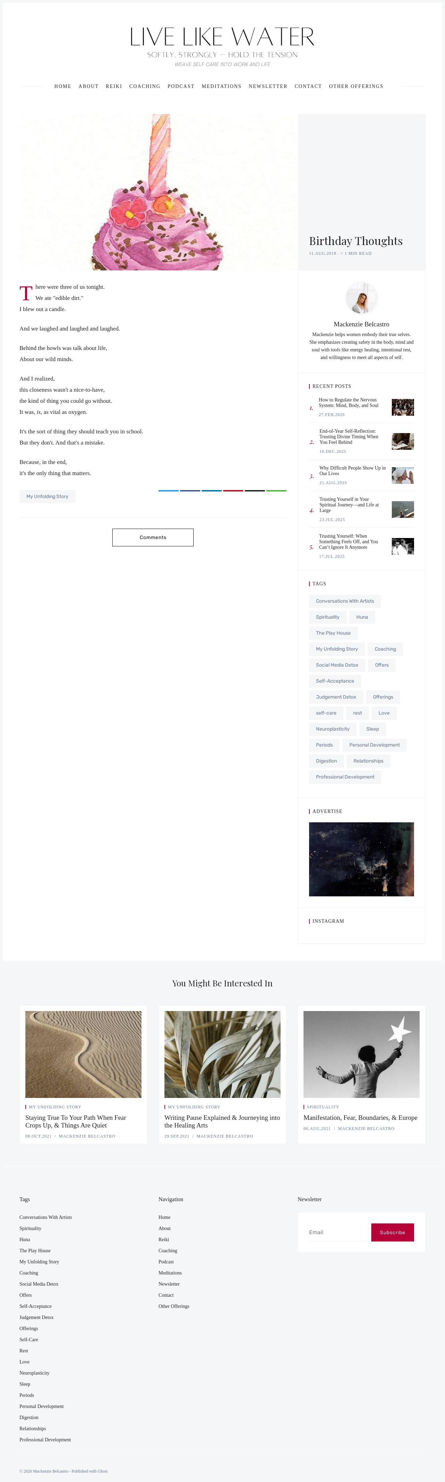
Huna (362, 617)
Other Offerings (356, 86)
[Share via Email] (255, 490)
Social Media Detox (337, 665)
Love (384, 713)
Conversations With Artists (345, 601)
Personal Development (374, 745)
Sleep (372, 729)
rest (357, 713)
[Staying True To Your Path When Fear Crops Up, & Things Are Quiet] (83, 1054)
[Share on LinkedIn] (212, 490)
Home (63, 86)
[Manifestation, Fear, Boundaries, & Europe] (362, 1054)
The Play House (333, 633)
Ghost (103, 1471)
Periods (324, 745)
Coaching (145, 86)
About (89, 86)
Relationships (368, 761)
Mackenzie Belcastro (361, 324)
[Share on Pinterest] (233, 490)
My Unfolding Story (47, 496)
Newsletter (268, 86)
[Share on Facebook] (190, 490)
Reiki (114, 86)
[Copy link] (276, 490)
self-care (326, 713)
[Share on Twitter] (169, 490)
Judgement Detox (336, 697)
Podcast (181, 86)
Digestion (326, 761)
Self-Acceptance (335, 681)
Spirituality (328, 617)
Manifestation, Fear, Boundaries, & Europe (361, 1117)
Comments (153, 537)
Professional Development (345, 777)
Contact (308, 86)
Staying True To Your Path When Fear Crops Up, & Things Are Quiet (75, 1121)
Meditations (222, 86)
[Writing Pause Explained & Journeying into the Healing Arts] (222, 1054)
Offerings (383, 697)
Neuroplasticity (333, 729)
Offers (382, 665)
